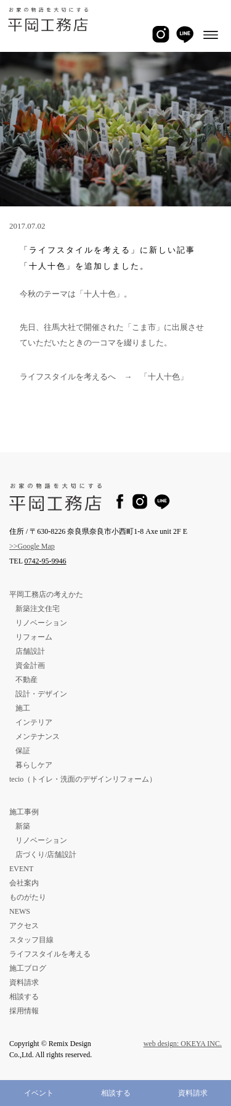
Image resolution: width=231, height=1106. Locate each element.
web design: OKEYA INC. (183, 1043)
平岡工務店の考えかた (46, 594)
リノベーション (41, 622)
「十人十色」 (164, 376)
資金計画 (30, 665)
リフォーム (33, 637)
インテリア (33, 722)
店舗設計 (30, 651)
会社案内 (24, 883)
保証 (22, 750)
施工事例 (24, 812)
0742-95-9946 (46, 561)
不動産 (26, 679)
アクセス (24, 925)
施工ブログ (27, 968)
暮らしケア (33, 765)
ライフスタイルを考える (50, 954)
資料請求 (193, 1093)
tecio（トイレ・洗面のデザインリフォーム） (82, 779)
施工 (22, 708)
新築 (22, 826)
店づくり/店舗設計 (45, 854)
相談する (116, 1093)
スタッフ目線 (31, 939)
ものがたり (27, 897)
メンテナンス (37, 736)
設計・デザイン (41, 694)
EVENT (21, 868)
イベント (39, 1093)
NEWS (19, 911)
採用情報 (24, 1011)
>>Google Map (32, 546)
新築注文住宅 (37, 608)
